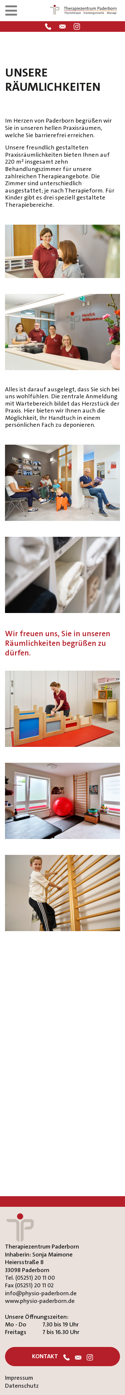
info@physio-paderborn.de (41, 1293)
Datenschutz (22, 1386)
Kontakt (45, 1356)
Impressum (19, 1378)
